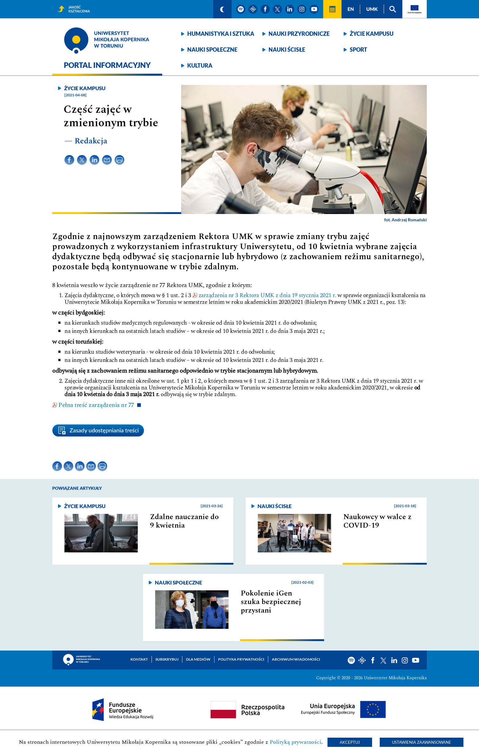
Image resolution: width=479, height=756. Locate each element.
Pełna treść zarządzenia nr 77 (96, 405)
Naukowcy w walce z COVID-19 (377, 521)
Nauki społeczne (212, 49)
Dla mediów (198, 659)
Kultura (199, 65)
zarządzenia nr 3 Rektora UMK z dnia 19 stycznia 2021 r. (267, 295)
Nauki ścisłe (287, 49)
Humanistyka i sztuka (220, 33)
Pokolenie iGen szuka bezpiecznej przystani (271, 602)
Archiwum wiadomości (296, 659)
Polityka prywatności (241, 659)
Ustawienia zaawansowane (421, 742)
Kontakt (139, 659)
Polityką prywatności (295, 742)
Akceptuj (350, 742)
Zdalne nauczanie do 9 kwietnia (184, 521)
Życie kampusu (371, 33)
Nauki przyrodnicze (299, 33)
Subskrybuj (166, 659)
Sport (358, 49)
